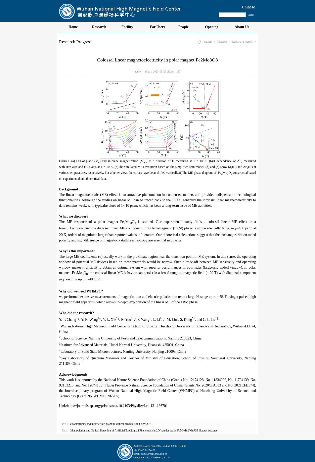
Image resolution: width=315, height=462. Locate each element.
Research (101, 27)
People (185, 27)
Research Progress (242, 41)
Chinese (248, 7)
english (208, 41)
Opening (213, 27)
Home (73, 27)
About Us (242, 27)
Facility (129, 27)
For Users (157, 27)
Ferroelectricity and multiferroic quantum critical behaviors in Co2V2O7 (110, 423)
